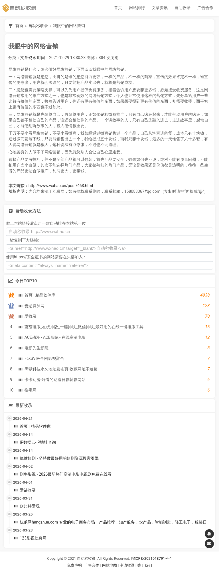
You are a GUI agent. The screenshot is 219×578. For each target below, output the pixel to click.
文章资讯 (160, 7)
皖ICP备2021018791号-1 (151, 558)
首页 (118, 7)
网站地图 (110, 565)
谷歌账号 (97, 572)
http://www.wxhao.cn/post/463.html (61, 185)
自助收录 (182, 7)
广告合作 (205, 7)
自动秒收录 (38, 25)
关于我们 (144, 565)
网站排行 (137, 7)
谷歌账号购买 (117, 572)
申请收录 (127, 565)
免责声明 (74, 565)
